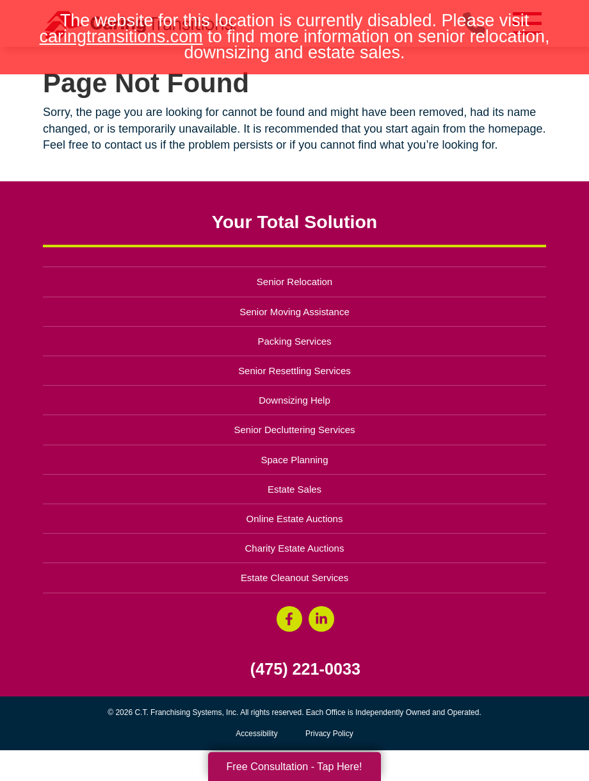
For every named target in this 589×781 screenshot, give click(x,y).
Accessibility (256, 733)
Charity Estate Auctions (294, 548)
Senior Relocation (294, 281)
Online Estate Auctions (294, 518)
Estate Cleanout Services (294, 577)
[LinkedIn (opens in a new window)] (321, 619)
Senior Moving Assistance (294, 311)
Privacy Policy (329, 733)
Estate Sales (294, 489)
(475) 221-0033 (305, 669)
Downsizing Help (294, 400)
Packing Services (295, 341)
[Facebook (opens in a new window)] (289, 619)
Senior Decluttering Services (294, 429)
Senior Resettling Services (294, 370)
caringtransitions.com (121, 36)
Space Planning (294, 459)
